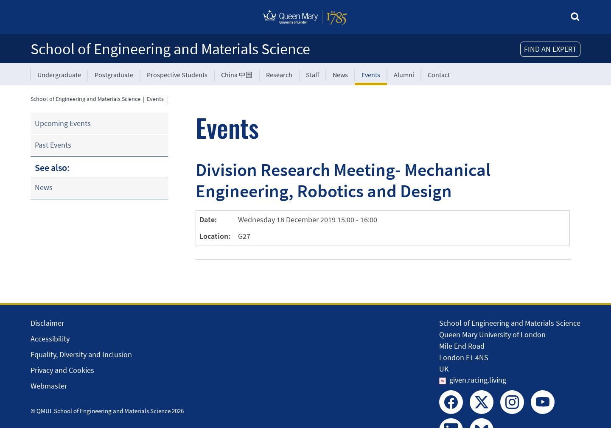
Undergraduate (59, 74)
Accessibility (50, 339)
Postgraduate (114, 74)
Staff (312, 74)
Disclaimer (47, 323)
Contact (439, 74)
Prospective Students (177, 74)
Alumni (404, 74)
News (340, 74)
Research (279, 74)
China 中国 (236, 74)
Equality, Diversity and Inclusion (81, 354)
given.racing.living (477, 380)
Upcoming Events (63, 123)
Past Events (53, 145)
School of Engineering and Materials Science (170, 49)
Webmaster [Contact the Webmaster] (49, 386)
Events (371, 74)
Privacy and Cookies (62, 370)
